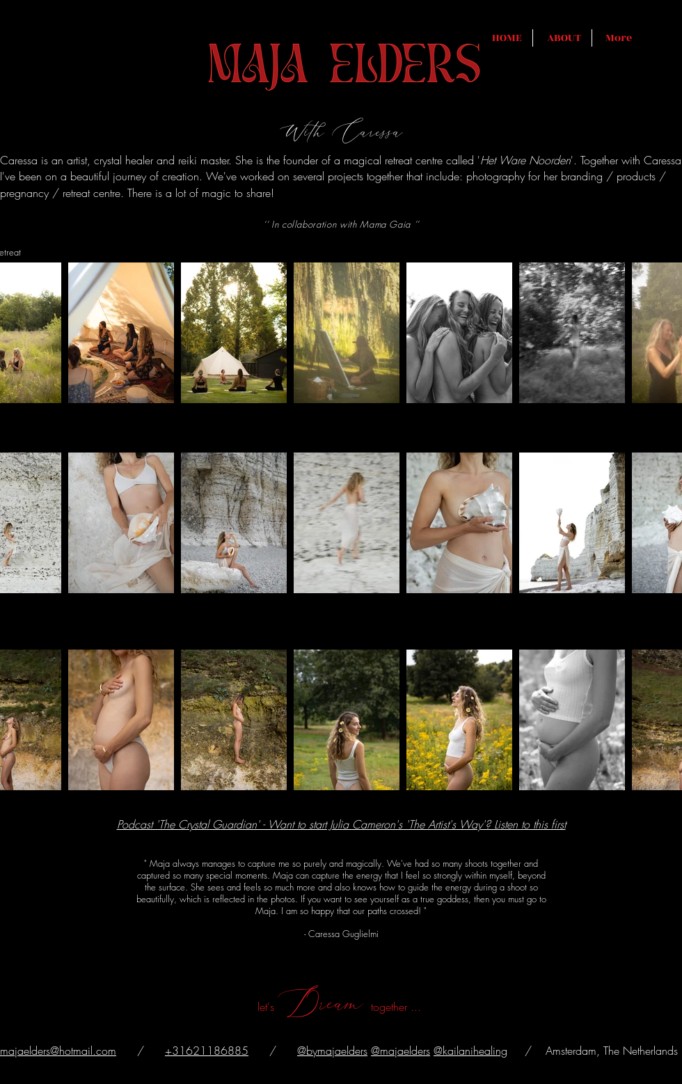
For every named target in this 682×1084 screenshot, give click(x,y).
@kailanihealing (470, 1050)
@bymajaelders (332, 1050)
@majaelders (400, 1050)
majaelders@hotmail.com (58, 1050)
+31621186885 (206, 1050)
